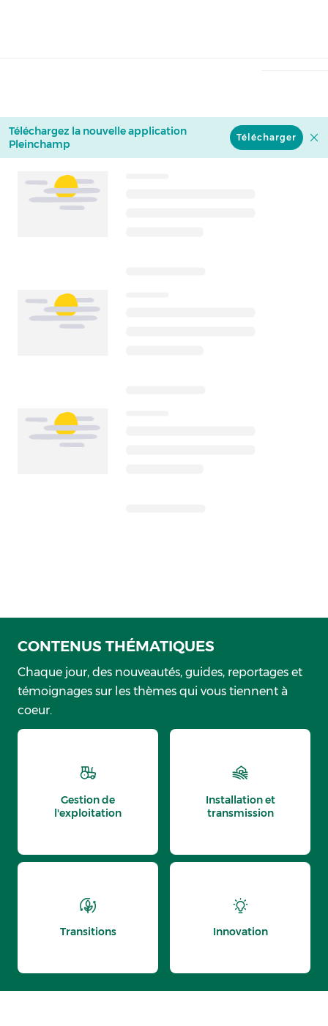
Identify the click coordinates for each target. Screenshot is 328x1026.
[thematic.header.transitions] (88, 917)
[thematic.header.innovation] (240, 917)
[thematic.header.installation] (240, 792)
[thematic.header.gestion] (88, 792)
